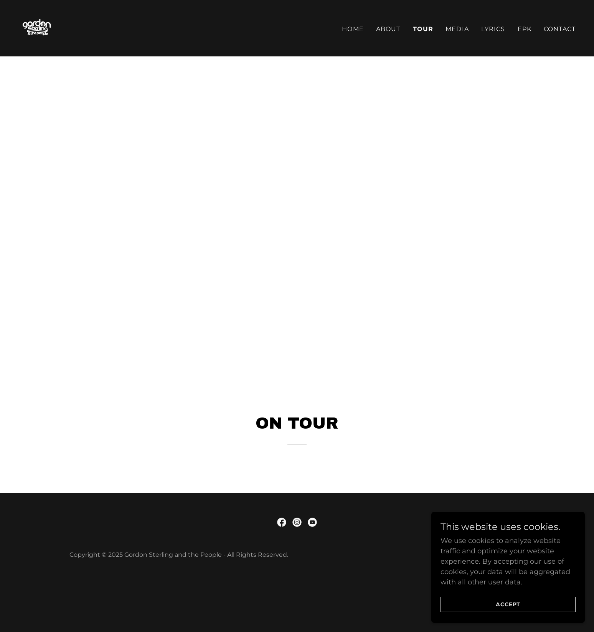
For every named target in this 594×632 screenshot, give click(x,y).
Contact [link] (560, 29)
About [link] (388, 29)
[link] (37, 27)
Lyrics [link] (493, 29)
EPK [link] (524, 29)
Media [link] (457, 29)
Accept (508, 604)
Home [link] (353, 29)
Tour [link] (423, 29)
